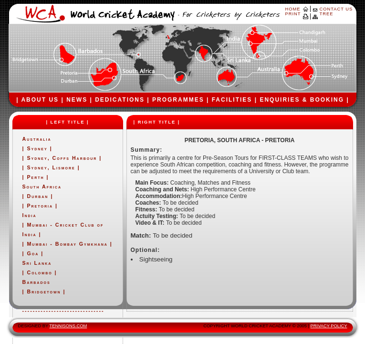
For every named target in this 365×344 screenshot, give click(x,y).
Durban (37, 196)
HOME (293, 9)
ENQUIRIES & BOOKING (302, 99)
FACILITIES (232, 99)
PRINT (293, 13)
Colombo (39, 272)
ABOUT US (40, 99)
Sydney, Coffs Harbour (62, 158)
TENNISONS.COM (68, 325)
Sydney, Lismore (51, 167)
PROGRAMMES (178, 99)
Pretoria (39, 205)
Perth (35, 177)
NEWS (76, 99)
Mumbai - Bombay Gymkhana (67, 244)
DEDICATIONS (120, 99)
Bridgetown (44, 291)
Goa (33, 253)
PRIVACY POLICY (329, 325)
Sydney (38, 148)
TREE (327, 13)
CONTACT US (336, 9)
